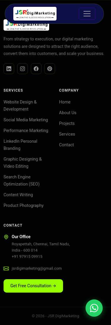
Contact (66, 144)
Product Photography (24, 205)
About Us (68, 112)
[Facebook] (36, 68)
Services (67, 134)
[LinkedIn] (9, 68)
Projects (67, 123)
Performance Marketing (26, 130)
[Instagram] (22, 68)
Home (65, 102)
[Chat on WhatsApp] (94, 308)
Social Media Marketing (26, 120)
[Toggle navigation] (87, 14)
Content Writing (18, 194)
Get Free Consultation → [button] (33, 285)
